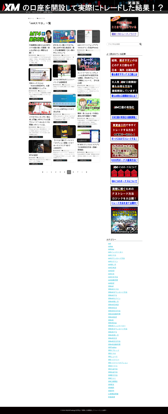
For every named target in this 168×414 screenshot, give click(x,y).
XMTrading (112, 347)
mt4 (109, 244)
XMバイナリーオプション (118, 363)
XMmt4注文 (112, 308)
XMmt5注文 (112, 338)
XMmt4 (111, 286)
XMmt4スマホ (113, 289)
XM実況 (111, 384)
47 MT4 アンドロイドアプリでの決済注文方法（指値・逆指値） (88, 147)
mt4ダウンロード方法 (116, 258)
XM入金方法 (113, 369)
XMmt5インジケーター (117, 326)
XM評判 (111, 391)
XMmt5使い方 (113, 335)
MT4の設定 (33, 155)
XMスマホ (112, 353)
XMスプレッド (113, 350)
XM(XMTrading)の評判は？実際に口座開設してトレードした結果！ (86, 410)
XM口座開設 (113, 381)
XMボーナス (113, 366)
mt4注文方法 (113, 277)
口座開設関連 (113, 394)
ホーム (28, 12)
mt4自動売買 (113, 280)
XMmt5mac (112, 323)
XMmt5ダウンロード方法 (117, 329)
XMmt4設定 (112, 317)
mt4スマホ (42, 55)
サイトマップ (36, 12)
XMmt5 (111, 320)
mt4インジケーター (115, 252)
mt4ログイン (113, 261)
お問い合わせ (48, 12)
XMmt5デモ (112, 332)
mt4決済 (111, 271)
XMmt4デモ (112, 295)
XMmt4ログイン (114, 298)
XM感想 (111, 388)
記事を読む (35, 65)
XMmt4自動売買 (114, 314)
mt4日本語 (112, 268)
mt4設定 (111, 283)
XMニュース (113, 356)
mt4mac (111, 249)
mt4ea (110, 246)
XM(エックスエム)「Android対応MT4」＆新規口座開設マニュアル (39, 85)
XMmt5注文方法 (114, 341)
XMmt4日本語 (113, 305)
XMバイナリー (113, 360)
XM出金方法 (113, 372)
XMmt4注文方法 (114, 311)
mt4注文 (111, 274)
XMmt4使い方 (113, 301)
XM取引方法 (113, 375)
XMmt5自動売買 (114, 344)
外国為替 (111, 397)
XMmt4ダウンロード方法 (117, 292)
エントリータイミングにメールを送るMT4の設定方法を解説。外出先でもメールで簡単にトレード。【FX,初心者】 (88, 78)
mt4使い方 (112, 264)
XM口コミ (112, 378)
